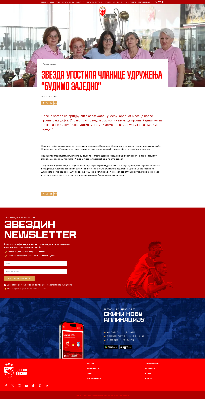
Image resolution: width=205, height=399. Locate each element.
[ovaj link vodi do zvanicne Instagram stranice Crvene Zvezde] (19, 385)
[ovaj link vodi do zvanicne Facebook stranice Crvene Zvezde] (6, 385)
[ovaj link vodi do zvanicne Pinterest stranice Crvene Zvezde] (40, 385)
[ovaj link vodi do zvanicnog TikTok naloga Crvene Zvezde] (33, 385)
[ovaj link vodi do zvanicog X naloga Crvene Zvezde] (13, 385)
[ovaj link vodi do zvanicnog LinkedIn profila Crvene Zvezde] (47, 385)
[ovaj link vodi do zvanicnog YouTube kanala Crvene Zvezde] (26, 385)
